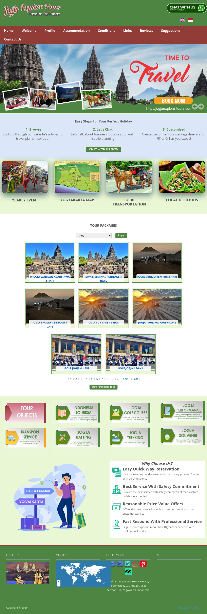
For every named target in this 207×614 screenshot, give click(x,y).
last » (137, 379)
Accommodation (76, 30)
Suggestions (170, 30)
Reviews (146, 30)
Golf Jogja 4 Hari (76, 368)
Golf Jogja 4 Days (130, 368)
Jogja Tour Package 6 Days (157, 322)
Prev (195, 106)
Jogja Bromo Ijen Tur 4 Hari (157, 277)
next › (126, 379)
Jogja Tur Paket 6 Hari (103, 322)
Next (201, 106)
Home (9, 30)
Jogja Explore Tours (189, 607)
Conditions (106, 30)
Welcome (29, 30)
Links (127, 30)
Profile (49, 30)
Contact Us (13, 39)
